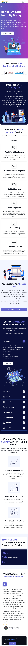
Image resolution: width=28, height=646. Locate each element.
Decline (5, 643)
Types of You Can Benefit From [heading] (14, 323)
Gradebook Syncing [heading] (14, 246)
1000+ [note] (6, 553)
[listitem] (16, 6)
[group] (9, 73)
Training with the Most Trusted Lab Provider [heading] (13, 542)
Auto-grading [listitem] (7, 354)
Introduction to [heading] (14, 86)
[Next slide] (25, 73)
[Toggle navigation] (26, 1)
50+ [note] (4, 562)
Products (11, 6)
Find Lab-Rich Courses (14, 309)
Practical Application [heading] (14, 470)
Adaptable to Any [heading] (14, 285)
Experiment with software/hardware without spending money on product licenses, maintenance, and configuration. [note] (14, 176)
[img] (14, 624)
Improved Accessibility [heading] (14, 496)
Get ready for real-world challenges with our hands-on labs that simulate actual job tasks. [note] (14, 138)
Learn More (8, 364)
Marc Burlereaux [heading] (14, 627)
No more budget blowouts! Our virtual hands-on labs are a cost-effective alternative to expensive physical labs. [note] (14, 525)
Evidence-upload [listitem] (8, 358)
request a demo (7, 33)
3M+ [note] (4, 557)
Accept (12, 643)
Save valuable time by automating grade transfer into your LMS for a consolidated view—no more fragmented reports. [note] (14, 251)
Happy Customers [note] (13, 557)
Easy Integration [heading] (14, 207)
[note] (14, 461)
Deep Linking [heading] (15, 228)
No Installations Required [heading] (14, 170)
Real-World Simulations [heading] (14, 152)
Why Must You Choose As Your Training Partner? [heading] (14, 442)
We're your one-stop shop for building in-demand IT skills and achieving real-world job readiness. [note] (14, 450)
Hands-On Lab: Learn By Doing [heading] (11, 13)
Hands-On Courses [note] (16, 553)
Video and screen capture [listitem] (10, 356)
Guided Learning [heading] (14, 189)
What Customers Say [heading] (14, 575)
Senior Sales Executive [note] (14, 628)
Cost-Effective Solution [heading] (14, 521)
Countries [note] (10, 562)
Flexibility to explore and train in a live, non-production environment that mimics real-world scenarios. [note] (14, 157)
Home (3, 6)
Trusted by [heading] (14, 64)
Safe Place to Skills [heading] (14, 131)
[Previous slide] (2, 73)
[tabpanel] (14, 364)
